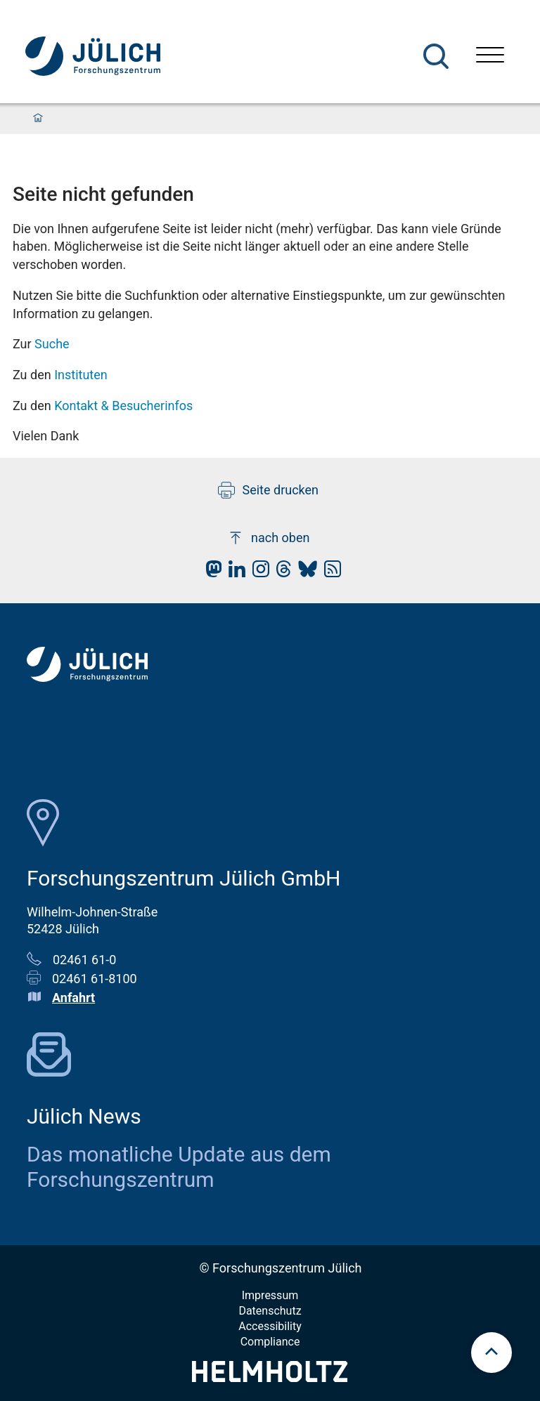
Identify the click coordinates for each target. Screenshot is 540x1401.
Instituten (81, 374)
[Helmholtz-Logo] (269, 1377)
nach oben (268, 538)
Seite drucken (268, 490)
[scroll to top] (491, 1352)
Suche (52, 343)
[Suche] (436, 56)
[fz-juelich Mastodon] (210, 572)
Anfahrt (73, 997)
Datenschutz (269, 1310)
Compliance (270, 1341)
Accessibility (270, 1326)
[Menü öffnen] (490, 56)
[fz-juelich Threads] (280, 572)
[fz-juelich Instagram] (257, 572)
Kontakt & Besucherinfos (123, 405)
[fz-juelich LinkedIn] (233, 572)
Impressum (270, 1295)
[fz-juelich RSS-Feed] (329, 572)
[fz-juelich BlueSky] (304, 572)
